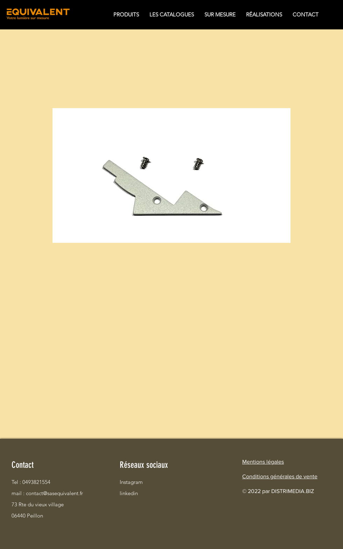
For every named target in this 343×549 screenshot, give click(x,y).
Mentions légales (263, 462)
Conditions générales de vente (279, 476)
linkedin (129, 493)
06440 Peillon (27, 515)
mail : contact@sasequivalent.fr (36, 493)
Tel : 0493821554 (31, 482)
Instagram (131, 482)
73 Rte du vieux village (36, 504)
